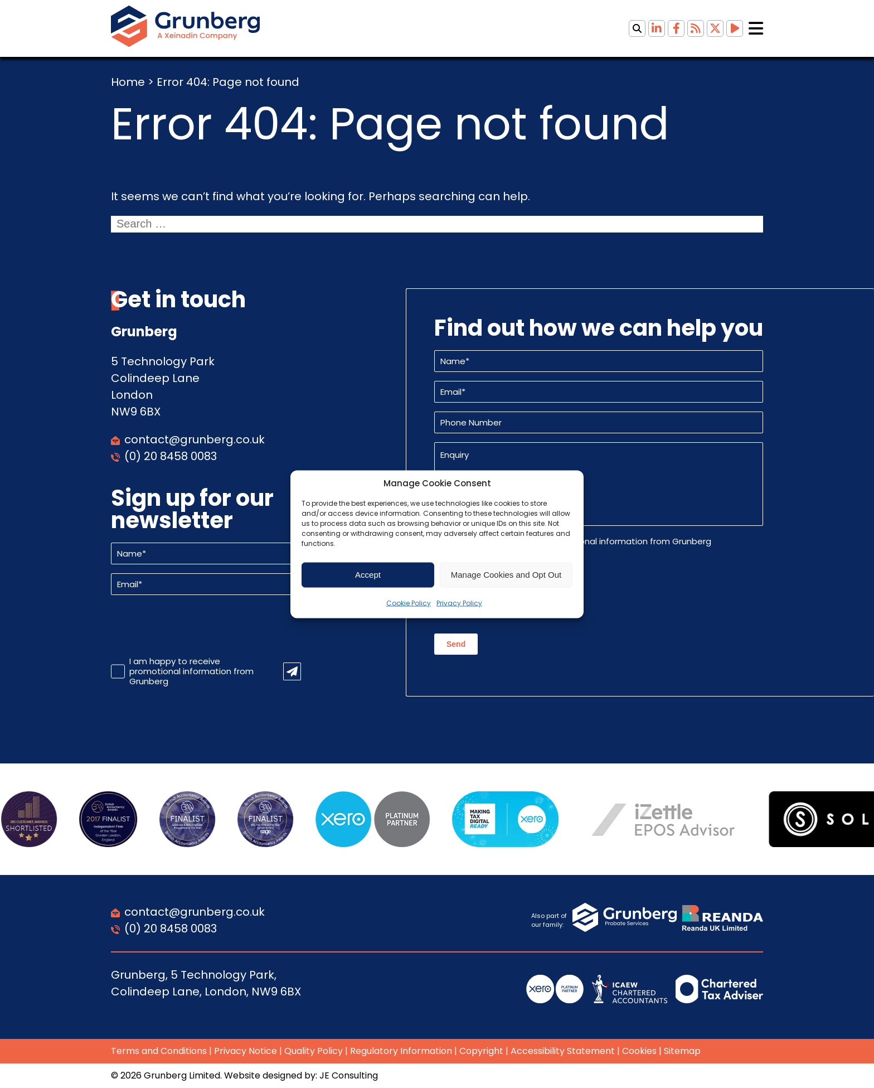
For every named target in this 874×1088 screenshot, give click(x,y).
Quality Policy (313, 1051)
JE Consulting (348, 1075)
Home (128, 82)
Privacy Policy (459, 602)
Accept (368, 574)
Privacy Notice (245, 1051)
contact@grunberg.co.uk (194, 439)
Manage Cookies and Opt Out (506, 574)
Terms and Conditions (159, 1051)
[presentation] (195, 625)
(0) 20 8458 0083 (170, 456)
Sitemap (682, 1051)
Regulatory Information (401, 1051)
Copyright (481, 1051)
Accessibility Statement (563, 1051)
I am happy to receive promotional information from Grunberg (191, 671)
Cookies (639, 1051)
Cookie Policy (408, 602)
